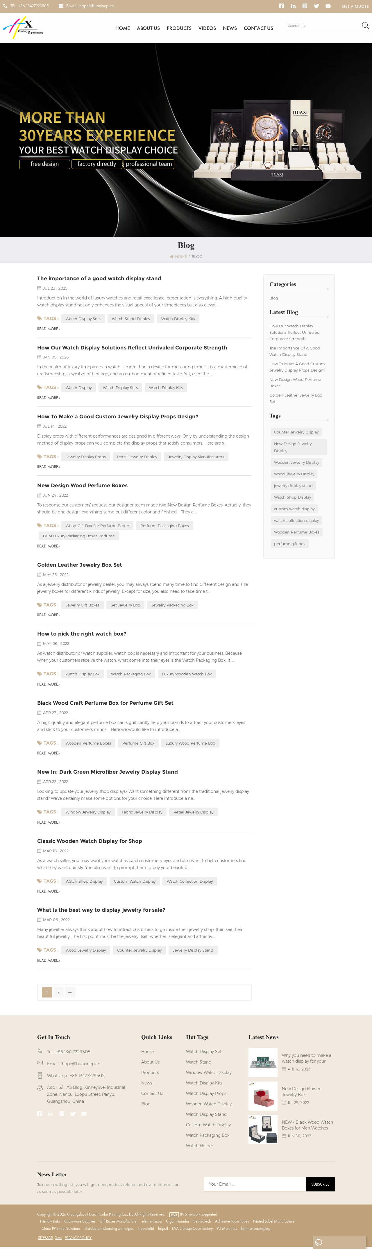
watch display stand (206, 1116)
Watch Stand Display (131, 319)
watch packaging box (131, 675)
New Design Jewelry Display (293, 448)
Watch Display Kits (178, 319)
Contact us (258, 28)
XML (58, 1240)
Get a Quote (355, 6)
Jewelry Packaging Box (172, 606)
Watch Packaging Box (207, 1137)
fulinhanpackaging (255, 1230)
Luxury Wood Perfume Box (190, 745)
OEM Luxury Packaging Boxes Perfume (79, 537)
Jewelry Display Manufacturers (196, 458)
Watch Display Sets (83, 319)
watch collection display (296, 521)
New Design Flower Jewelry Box (301, 1096)
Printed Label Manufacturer (274, 1223)
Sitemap (45, 1240)
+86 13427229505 (33, 5)
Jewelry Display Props (86, 458)
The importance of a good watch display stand (294, 352)
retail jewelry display (193, 814)
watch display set (203, 1054)
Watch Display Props (206, 1095)
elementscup (152, 1223)
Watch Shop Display (292, 498)
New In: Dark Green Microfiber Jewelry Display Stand (107, 774)
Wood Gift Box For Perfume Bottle (97, 527)
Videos (207, 28)
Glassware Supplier (79, 1223)
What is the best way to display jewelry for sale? (101, 912)
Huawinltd (146, 1230)
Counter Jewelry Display (296, 433)
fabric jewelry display (142, 814)
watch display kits (204, 1085)
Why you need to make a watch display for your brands (306, 1063)
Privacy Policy (78, 1240)
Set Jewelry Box (125, 606)
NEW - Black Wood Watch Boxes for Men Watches (307, 1129)
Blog (273, 299)
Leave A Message (338, 1243)
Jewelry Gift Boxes (82, 606)
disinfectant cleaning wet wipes (109, 1230)
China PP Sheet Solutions (61, 1230)
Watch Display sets (120, 388)
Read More (48, 329)
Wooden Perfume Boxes (296, 533)
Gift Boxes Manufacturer (118, 1223)
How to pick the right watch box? (81, 635)
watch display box (83, 675)
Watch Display (79, 388)
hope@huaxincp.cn (96, 5)
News (230, 28)
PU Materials (227, 1230)
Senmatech (202, 1223)
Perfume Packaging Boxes (164, 527)
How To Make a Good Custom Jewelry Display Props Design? (297, 367)
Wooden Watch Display (209, 1106)
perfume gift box (289, 544)
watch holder (199, 1148)
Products (179, 28)
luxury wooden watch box (187, 675)
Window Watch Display (209, 1074)
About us (148, 28)
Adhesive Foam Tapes (232, 1223)
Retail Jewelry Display (137, 458)
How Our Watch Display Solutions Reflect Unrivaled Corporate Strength (294, 333)
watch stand (198, 1064)
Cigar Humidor (177, 1223)
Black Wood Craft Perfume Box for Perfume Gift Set (105, 705)
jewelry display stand (293, 486)
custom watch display (294, 509)
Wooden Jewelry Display (296, 463)
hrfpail (163, 1230)
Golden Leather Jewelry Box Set (295, 399)
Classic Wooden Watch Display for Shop (89, 843)
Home (122, 28)
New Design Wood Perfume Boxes (295, 383)
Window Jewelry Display (88, 814)
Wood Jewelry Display (294, 474)
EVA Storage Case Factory (192, 1230)
